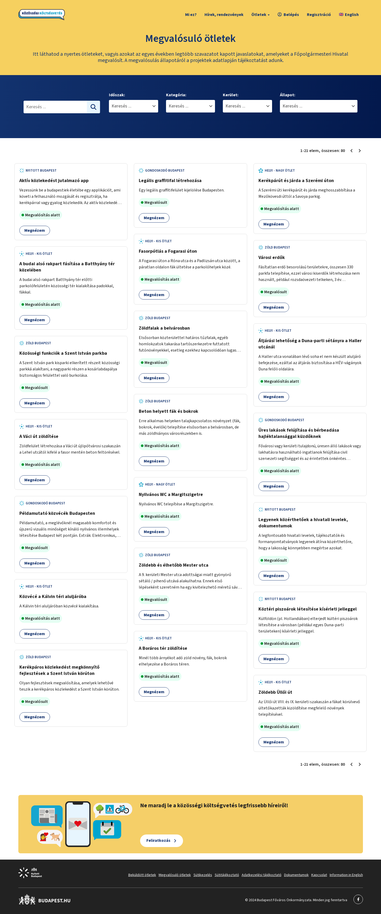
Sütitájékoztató (227, 875)
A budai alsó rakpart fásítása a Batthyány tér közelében (67, 267)
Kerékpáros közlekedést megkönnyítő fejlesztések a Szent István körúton (59, 670)
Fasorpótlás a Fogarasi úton (168, 251)
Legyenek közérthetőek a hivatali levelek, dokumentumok (303, 522)
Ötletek (261, 15)
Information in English (346, 875)
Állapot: (287, 95)
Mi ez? (191, 15)
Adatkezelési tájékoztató (261, 875)
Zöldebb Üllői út (275, 692)
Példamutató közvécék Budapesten (57, 513)
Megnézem (34, 230)
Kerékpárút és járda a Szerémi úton (296, 180)
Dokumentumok (296, 875)
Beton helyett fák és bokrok (168, 411)
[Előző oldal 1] (351, 151)
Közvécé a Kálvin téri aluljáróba (52, 596)
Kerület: (230, 95)
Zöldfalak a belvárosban (164, 328)
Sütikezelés (203, 875)
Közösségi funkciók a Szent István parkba (63, 353)
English (349, 15)
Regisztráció (319, 15)
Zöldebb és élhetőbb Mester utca (173, 565)
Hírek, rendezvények (224, 15)
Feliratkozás (158, 840)
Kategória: (176, 95)
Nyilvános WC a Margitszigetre (171, 494)
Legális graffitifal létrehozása (170, 180)
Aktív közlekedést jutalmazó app (54, 180)
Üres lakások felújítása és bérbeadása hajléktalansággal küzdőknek (298, 433)
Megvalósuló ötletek (175, 875)
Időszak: (117, 95)
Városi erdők (271, 257)
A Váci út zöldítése (38, 436)
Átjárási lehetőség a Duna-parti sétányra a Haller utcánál (310, 343)
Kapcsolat (319, 875)
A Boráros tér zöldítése (163, 648)
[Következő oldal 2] (360, 151)
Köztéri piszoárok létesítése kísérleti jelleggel (307, 609)
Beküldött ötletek (142, 875)
